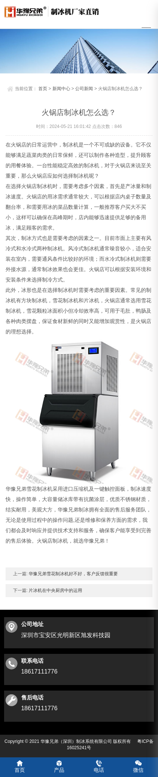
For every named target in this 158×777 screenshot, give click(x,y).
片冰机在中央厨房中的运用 (55, 589)
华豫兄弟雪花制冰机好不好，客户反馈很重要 (73, 572)
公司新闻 (84, 87)
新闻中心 (61, 87)
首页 (42, 87)
